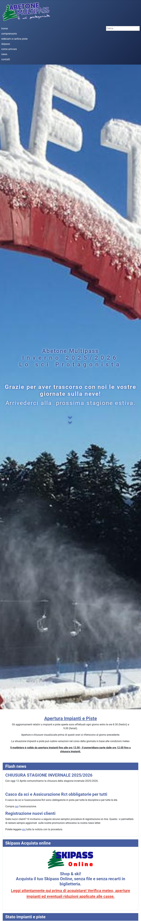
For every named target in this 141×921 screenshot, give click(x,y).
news (4, 54)
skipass (5, 43)
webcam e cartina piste (14, 38)
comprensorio (9, 33)
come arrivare (9, 49)
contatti (5, 59)
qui (16, 806)
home (4, 28)
